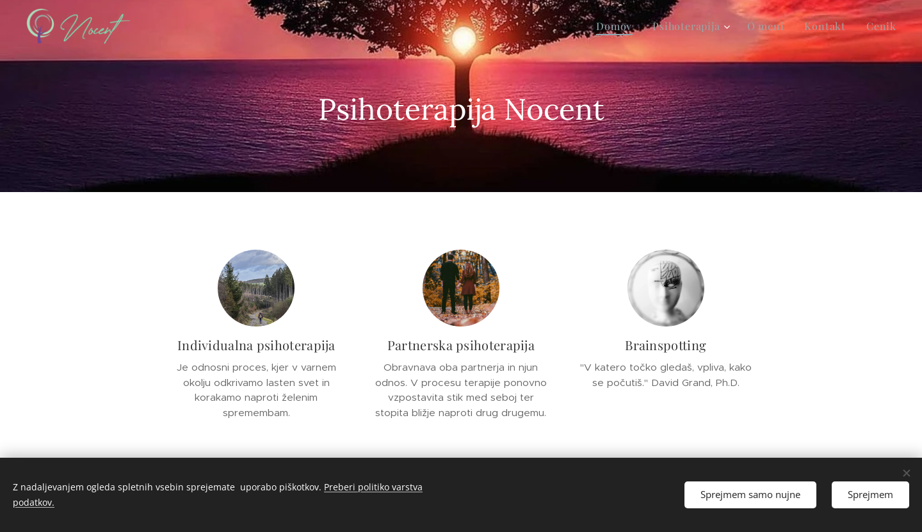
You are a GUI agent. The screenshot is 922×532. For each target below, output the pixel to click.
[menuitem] (617, 26)
